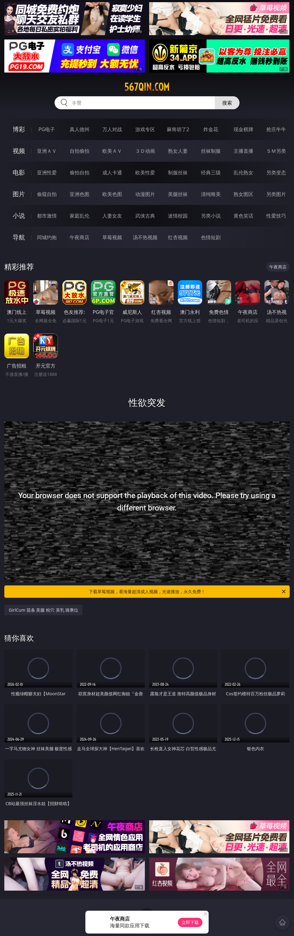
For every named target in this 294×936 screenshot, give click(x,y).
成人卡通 (112, 172)
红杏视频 (178, 237)
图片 (19, 194)
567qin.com (146, 87)
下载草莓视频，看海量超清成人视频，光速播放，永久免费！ (188, 591)
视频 (19, 151)
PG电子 (47, 129)
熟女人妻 (178, 151)
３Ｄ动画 (145, 151)
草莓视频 (112, 237)
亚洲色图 (79, 194)
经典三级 (211, 172)
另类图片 (276, 194)
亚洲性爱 (47, 172)
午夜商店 (79, 237)
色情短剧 (211, 237)
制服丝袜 (178, 172)
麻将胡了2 (178, 129)
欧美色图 (112, 194)
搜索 (227, 102)
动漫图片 (145, 194)
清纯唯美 (211, 194)
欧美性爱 (145, 172)
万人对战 (112, 129)
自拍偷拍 (79, 151)
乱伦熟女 (243, 172)
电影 (19, 172)
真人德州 (79, 129)
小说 (19, 215)
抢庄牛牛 (276, 129)
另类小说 (211, 215)
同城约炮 (47, 237)
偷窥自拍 (47, 194)
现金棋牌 (243, 129)
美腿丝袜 (178, 194)
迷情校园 (178, 215)
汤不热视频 (145, 237)
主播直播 (243, 151)
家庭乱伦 (79, 215)
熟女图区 (243, 194)
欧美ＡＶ (112, 151)
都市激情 (47, 215)
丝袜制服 (211, 151)
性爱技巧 (276, 215)
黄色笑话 (243, 215)
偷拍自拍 (79, 172)
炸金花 (210, 129)
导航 (19, 237)
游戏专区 (145, 129)
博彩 (19, 129)
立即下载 (190, 922)
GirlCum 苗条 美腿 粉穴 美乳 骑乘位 (43, 610)
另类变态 (276, 172)
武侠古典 (145, 215)
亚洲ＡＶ (47, 151)
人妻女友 (112, 215)
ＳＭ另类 (276, 151)
